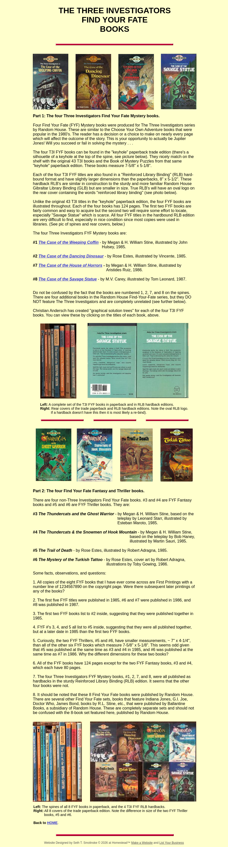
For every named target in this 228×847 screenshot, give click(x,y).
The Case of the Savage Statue (68, 279)
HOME (52, 823)
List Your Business (171, 842)
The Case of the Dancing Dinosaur (71, 256)
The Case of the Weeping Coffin (69, 242)
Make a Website (142, 842)
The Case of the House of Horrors (70, 265)
